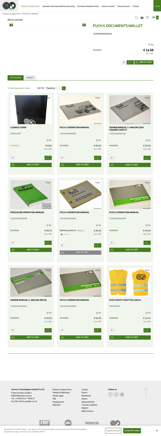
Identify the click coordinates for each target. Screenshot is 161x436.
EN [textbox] (154, 17)
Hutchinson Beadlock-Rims (88, 6)
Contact (136, 6)
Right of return (87, 411)
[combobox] (155, 17)
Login (157, 6)
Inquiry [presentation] (30, 97)
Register (85, 408)
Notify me (66, 254)
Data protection (88, 402)
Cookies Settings (113, 431)
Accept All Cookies (132, 431)
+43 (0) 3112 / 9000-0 (25, 399)
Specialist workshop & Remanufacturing (58, 6)
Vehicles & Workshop (61, 393)
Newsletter (86, 396)
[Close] (157, 431)
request (80, 250)
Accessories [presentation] (15, 97)
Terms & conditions (89, 405)
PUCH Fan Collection (30, 14)
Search (84, 393)
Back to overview (15, 20)
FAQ (54, 399)
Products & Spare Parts (30, 6)
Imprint (85, 399)
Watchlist (57, 405)
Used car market (108, 6)
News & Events (123, 6)
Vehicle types (58, 396)
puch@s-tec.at (31, 401)
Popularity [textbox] (51, 108)
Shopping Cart (58, 402)
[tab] (16, 97)
